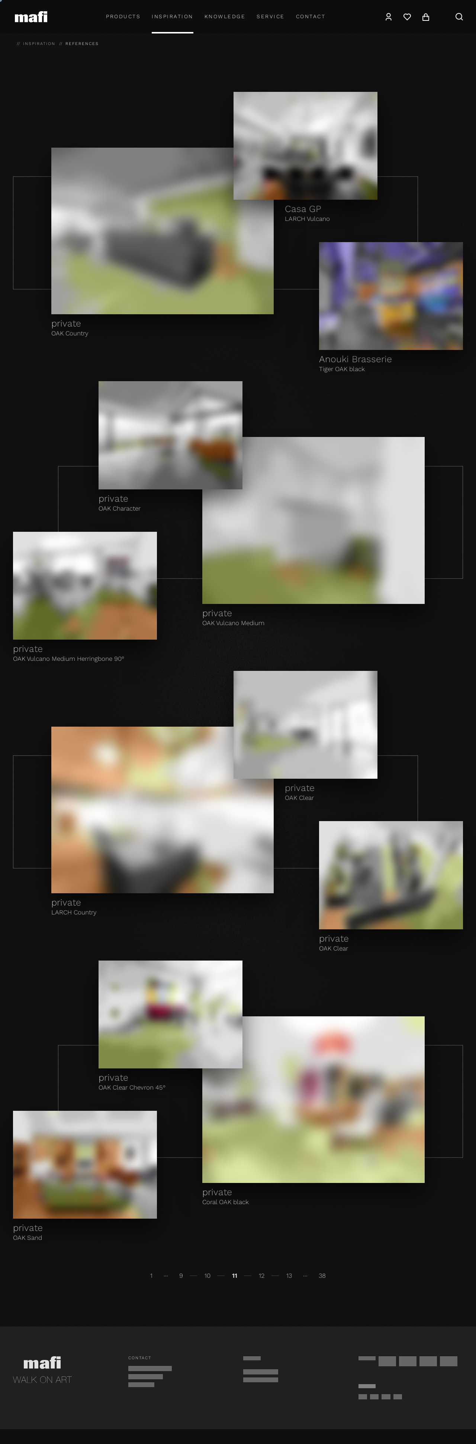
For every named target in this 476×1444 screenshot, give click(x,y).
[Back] (16, 1276)
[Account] (388, 16)
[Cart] (425, 16)
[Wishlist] (407, 16)
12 (262, 1275)
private (66, 323)
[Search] (459, 16)
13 (289, 1275)
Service (271, 16)
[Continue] (460, 1276)
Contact (311, 16)
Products (123, 16)
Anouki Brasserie (355, 359)
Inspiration (172, 16)
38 (322, 1275)
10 (207, 1275)
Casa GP (303, 208)
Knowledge (225, 16)
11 (234, 1275)
